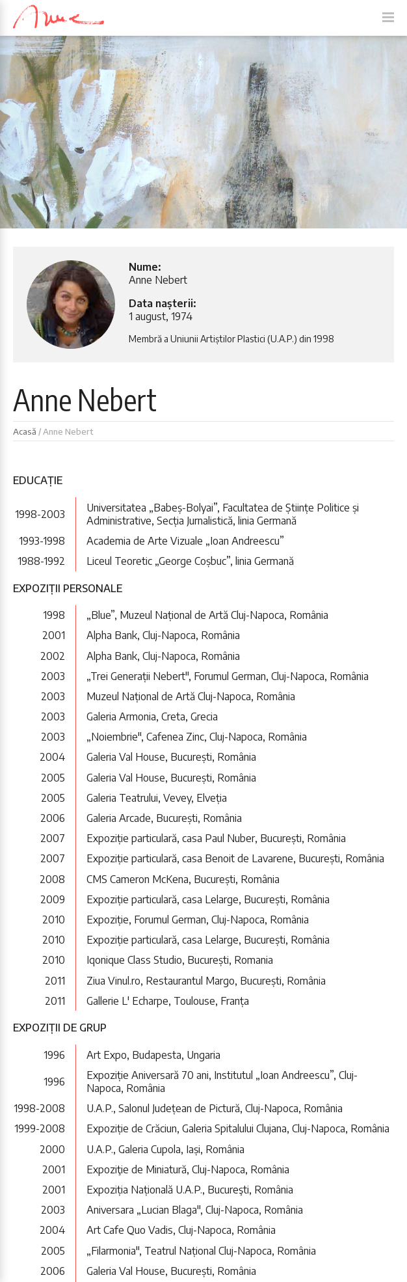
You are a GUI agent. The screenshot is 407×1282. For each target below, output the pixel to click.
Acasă (24, 431)
